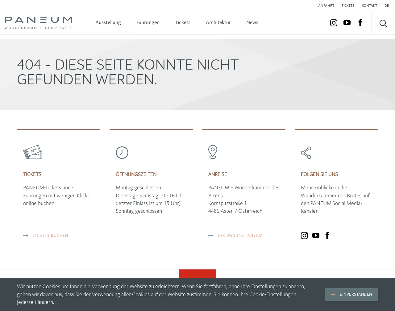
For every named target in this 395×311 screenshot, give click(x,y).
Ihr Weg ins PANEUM (235, 236)
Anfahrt (326, 6)
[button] (388, 6)
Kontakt (369, 6)
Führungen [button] (148, 22)
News (252, 22)
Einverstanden (351, 294)
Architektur (218, 22)
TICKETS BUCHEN (45, 236)
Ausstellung (108, 22)
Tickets (348, 6)
